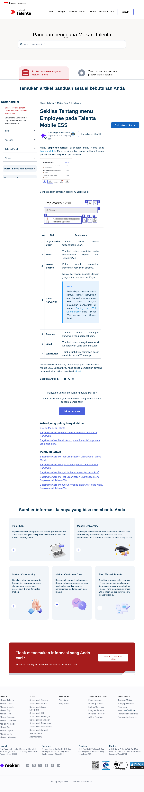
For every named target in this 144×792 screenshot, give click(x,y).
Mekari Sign (5, 710)
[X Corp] (69, 379)
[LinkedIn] (73, 379)
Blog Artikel (64, 703)
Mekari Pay (5, 727)
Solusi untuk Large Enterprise (38, 708)
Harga (61, 11)
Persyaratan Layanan (127, 717)
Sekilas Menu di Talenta (52, 428)
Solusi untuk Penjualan (40, 720)
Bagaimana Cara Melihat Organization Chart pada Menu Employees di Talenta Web (69, 478)
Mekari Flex (5, 713)
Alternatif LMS (36, 737)
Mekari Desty (6, 734)
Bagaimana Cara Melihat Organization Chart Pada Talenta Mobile (16, 120)
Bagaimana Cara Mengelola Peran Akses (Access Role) (69, 472)
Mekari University (8, 737)
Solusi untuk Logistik (39, 730)
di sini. (78, 371)
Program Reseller (96, 713)
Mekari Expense (7, 717)
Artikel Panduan (95, 717)
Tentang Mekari (125, 700)
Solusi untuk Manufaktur (41, 726)
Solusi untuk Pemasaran (40, 723)
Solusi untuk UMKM (38, 703)
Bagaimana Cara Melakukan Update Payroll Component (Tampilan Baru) (70, 442)
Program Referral (96, 710)
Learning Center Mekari (59, 132)
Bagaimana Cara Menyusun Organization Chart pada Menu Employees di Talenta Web (71, 486)
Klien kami (122, 707)
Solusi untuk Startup (39, 700)
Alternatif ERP (36, 733)
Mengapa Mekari (126, 703)
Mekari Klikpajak (7, 724)
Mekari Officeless (8, 720)
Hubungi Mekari (95, 703)
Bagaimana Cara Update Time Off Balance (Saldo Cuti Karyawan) (68, 434)
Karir (120, 710)
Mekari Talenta (77, 11)
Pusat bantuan (95, 700)
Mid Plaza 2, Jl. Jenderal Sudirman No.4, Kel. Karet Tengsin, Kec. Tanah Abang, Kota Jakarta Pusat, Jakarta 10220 (19, 751)
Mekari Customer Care (102, 11)
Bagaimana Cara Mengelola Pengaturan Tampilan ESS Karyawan (69, 466)
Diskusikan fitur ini (125, 125)
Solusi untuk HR (37, 713)
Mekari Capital (6, 730)
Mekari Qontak (7, 707)
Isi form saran (72, 411)
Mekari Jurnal (6, 703)
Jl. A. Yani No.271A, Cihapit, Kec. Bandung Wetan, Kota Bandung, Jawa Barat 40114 (91, 751)
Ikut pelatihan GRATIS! (91, 134)
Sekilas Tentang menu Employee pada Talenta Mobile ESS (16, 110)
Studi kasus (64, 700)
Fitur (51, 11)
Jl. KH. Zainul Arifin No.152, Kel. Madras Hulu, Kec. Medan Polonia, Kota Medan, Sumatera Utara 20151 (125, 751)
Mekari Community (96, 707)
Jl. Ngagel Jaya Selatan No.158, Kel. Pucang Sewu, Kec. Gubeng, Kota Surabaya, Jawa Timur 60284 (56, 751)
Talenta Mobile (48, 151)
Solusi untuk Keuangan (40, 716)
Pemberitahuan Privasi (128, 713)
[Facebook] (65, 379)
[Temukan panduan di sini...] (72, 44)
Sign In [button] (125, 12)
